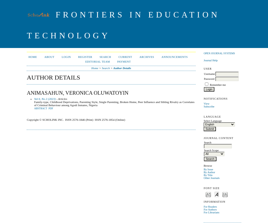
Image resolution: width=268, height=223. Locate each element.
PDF (51, 108)
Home (33, 57)
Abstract (40, 108)
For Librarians (211, 212)
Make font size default (216, 194)
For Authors (210, 209)
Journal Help (210, 60)
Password (209, 78)
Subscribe (209, 106)
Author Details (122, 68)
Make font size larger (225, 194)
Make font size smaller (208, 194)
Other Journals (212, 178)
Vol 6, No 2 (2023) (44, 98)
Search (105, 57)
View (206, 103)
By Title (208, 175)
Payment (124, 61)
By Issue (208, 169)
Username (209, 74)
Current (125, 57)
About (49, 57)
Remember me (218, 84)
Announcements (174, 57)
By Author (209, 172)
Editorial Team (97, 61)
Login (66, 57)
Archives (146, 57)
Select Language (213, 120)
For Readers (210, 206)
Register (85, 57)
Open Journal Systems (219, 53)
